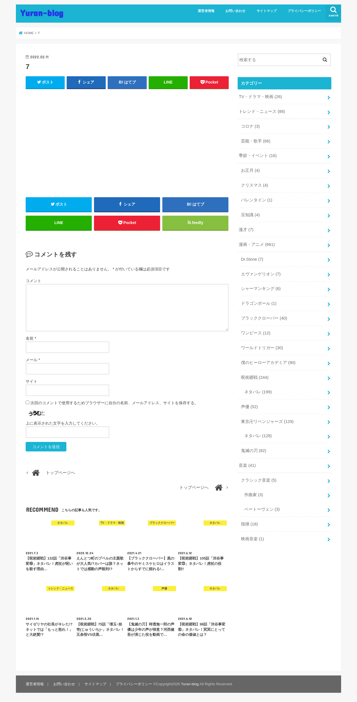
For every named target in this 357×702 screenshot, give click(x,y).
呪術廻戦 (255, 377)
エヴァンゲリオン (261, 274)
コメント (33, 281)
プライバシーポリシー (304, 11)
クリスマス (254, 185)
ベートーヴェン (262, 509)
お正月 (250, 170)
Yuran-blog (41, 12)
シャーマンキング (261, 288)
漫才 (246, 229)
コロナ (250, 126)
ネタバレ (258, 392)
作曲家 (253, 494)
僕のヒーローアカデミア (268, 362)
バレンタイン (256, 200)
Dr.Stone (252, 259)
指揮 (249, 524)
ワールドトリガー (262, 348)
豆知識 (250, 215)
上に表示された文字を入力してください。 (63, 423)
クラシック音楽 (258, 480)
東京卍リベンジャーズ (267, 421)
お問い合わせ (235, 11)
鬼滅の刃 (253, 450)
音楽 (247, 465)
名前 (31, 338)
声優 (249, 406)
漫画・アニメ (257, 244)
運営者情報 (206, 11)
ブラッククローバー (264, 318)
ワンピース (256, 333)
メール (33, 360)
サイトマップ (267, 11)
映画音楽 (252, 539)
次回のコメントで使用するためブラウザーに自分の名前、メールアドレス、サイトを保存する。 (114, 403)
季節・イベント (258, 155)
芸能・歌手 (256, 141)
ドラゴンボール (258, 303)
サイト (31, 381)
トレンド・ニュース (262, 111)
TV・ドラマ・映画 (260, 96)
